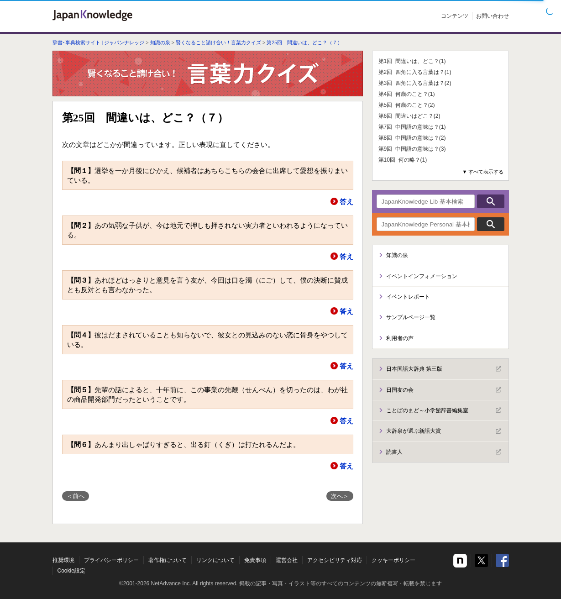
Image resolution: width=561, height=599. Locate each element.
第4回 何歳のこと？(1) (406, 94)
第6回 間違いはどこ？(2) (409, 116)
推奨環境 (63, 560)
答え (346, 201)
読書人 (443, 452)
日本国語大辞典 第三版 (443, 369)
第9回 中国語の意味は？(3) (412, 149)
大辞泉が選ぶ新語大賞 (443, 431)
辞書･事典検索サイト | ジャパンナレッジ (98, 42)
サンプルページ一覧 (410, 317)
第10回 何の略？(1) (402, 160)
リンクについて (215, 560)
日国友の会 (443, 390)
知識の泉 (160, 42)
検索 (490, 201)
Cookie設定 (71, 570)
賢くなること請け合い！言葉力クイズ (218, 42)
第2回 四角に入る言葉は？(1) (414, 72)
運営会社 (287, 560)
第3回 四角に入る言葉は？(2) (414, 83)
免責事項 (255, 560)
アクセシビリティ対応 (334, 560)
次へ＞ (340, 496)
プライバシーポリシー (111, 560)
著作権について (167, 560)
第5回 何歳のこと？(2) (406, 105)
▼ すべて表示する (483, 171)
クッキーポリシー (393, 560)
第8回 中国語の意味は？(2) (412, 138)
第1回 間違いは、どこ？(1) (412, 61)
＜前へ (75, 496)
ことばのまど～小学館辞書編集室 (443, 410)
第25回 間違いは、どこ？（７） (304, 42)
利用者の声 (400, 338)
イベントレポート (408, 297)
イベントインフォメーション (421, 276)
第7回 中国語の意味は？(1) (412, 127)
